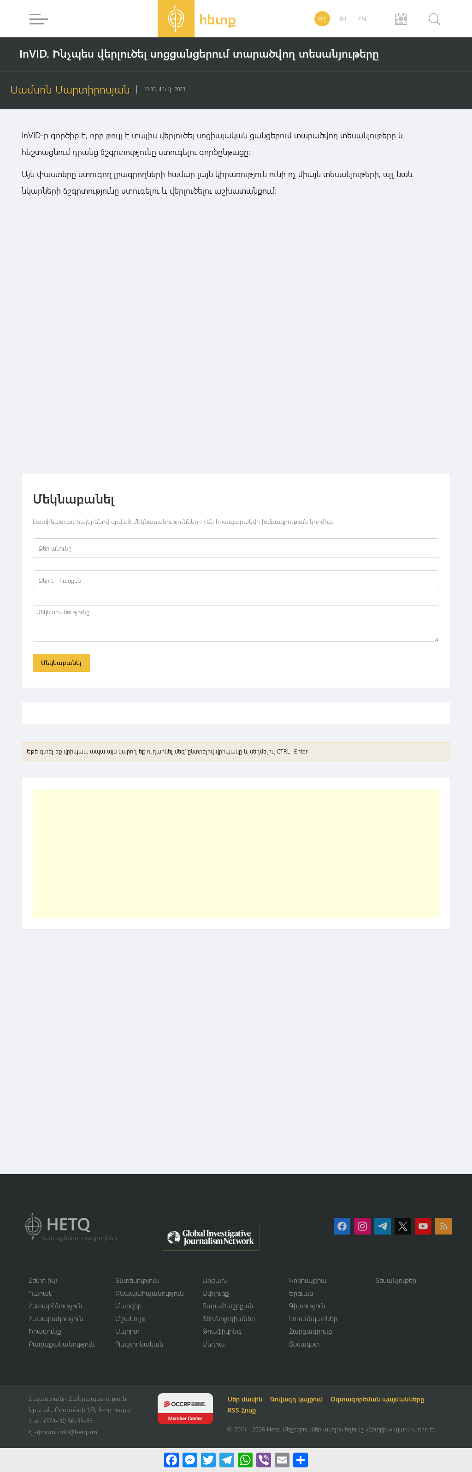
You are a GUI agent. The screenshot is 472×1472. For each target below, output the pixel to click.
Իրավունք (45, 1330)
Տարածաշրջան (228, 1305)
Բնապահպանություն (149, 1293)
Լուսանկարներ (313, 1318)
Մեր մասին (245, 1399)
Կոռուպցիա (308, 1280)
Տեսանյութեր (395, 1280)
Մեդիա (213, 1343)
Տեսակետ (304, 1343)
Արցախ (214, 1280)
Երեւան (301, 1293)
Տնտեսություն (137, 1280)
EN (362, 18)
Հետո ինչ (43, 1280)
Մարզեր (128, 1305)
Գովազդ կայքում (296, 1399)
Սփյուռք (215, 1293)
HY (322, 18)
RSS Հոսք (242, 1410)
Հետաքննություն (56, 1305)
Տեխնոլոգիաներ (228, 1318)
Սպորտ (127, 1330)
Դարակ (41, 1293)
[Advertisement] (236, 853)
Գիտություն (307, 1305)
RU (342, 18)
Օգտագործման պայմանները (377, 1399)
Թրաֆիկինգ (221, 1330)
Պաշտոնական (139, 1343)
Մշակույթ (130, 1318)
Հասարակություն (56, 1318)
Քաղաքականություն (62, 1343)
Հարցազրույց (310, 1330)
